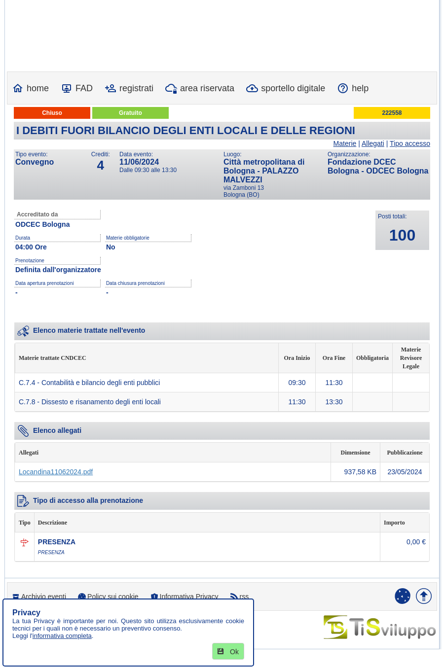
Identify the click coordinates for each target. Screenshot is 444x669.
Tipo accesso (410, 143)
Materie (345, 143)
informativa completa (62, 635)
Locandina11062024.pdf (56, 472)
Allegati (373, 143)
